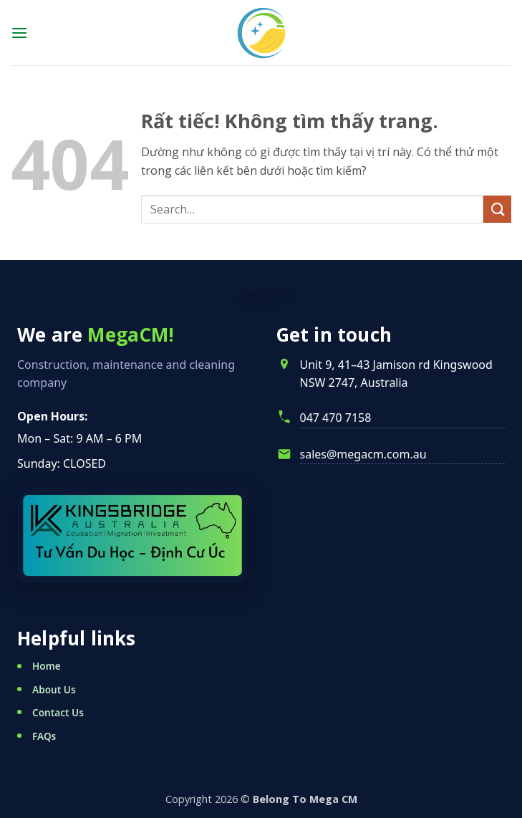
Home (46, 666)
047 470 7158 (336, 417)
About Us (54, 689)
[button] (19, 32)
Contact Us (58, 712)
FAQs (44, 736)
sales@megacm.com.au (363, 454)
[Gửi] (497, 209)
